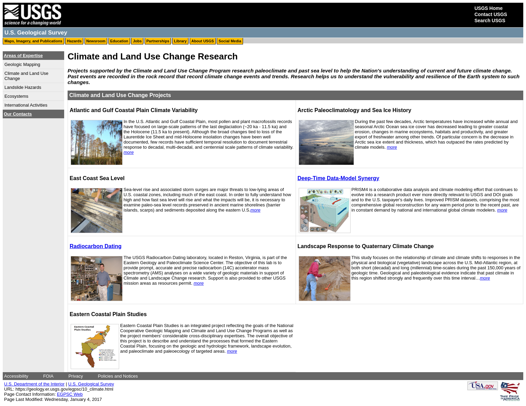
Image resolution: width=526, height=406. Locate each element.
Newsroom (95, 41)
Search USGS (489, 20)
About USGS (202, 41)
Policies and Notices (118, 376)
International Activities (25, 105)
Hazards (74, 41)
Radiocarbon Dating (96, 246)
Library (180, 41)
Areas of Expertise (23, 55)
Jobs (137, 41)
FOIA (48, 376)
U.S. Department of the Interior (34, 384)
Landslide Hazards (22, 87)
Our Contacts (18, 114)
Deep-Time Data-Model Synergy (339, 178)
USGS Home (488, 8)
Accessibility (16, 376)
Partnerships (157, 41)
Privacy (75, 376)
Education (119, 41)
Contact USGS (490, 14)
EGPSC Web (70, 394)
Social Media (229, 41)
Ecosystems (16, 96)
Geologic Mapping (22, 64)
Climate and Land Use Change (26, 76)
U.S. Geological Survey (91, 384)
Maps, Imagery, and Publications (33, 41)
